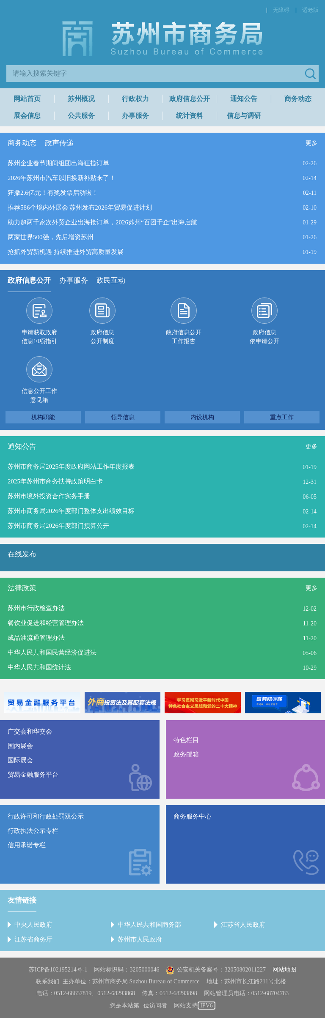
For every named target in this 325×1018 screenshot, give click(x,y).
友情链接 (22, 900)
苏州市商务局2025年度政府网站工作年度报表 (71, 466)
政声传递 (59, 143)
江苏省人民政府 (243, 924)
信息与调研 (244, 115)
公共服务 (81, 115)
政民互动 (110, 280)
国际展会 (20, 760)
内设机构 (202, 417)
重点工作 (282, 417)
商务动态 (297, 98)
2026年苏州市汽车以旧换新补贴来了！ (62, 178)
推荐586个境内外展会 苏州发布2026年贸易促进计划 (80, 207)
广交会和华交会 (30, 731)
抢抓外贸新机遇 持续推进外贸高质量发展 (66, 251)
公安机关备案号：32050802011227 (215, 969)
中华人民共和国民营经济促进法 (52, 652)
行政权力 (135, 98)
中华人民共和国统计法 (39, 667)
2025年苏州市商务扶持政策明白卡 (55, 481)
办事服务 (135, 115)
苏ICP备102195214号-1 (58, 969)
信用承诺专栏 (27, 845)
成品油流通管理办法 (36, 637)
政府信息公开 (189, 98)
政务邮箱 (186, 754)
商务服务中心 (193, 816)
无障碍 (281, 10)
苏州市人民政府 (140, 939)
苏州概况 (81, 98)
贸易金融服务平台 (33, 774)
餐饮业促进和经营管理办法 (46, 623)
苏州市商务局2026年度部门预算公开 (58, 525)
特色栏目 (186, 740)
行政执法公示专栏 (33, 830)
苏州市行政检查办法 (36, 608)
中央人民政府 (33, 924)
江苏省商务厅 (33, 939)
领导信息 (123, 417)
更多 (311, 143)
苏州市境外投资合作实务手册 (49, 496)
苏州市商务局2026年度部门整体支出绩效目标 (71, 511)
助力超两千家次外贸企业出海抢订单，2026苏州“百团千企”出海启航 (102, 222)
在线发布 (22, 554)
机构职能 (43, 417)
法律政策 (22, 588)
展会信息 (27, 115)
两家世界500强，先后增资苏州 (51, 237)
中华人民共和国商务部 (149, 924)
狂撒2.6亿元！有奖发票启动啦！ (53, 192)
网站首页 (27, 98)
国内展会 (20, 745)
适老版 (310, 10)
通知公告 (243, 98)
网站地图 (284, 969)
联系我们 (47, 981)
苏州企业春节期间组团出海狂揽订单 (58, 163)
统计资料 (189, 115)
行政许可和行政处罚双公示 (46, 816)
